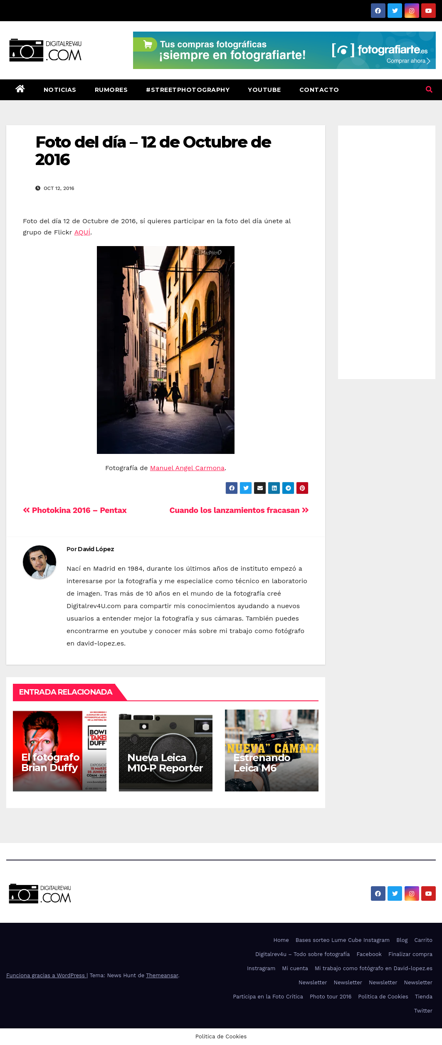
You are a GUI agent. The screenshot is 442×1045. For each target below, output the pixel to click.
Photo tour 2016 (330, 996)
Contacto (319, 90)
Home (281, 940)
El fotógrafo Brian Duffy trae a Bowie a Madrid (55, 772)
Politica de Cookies (383, 996)
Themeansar (162, 975)
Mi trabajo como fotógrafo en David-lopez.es (373, 968)
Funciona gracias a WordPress (46, 975)
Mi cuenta (295, 968)
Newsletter (313, 982)
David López (96, 549)
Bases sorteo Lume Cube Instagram (343, 940)
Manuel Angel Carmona (187, 468)
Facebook (369, 954)
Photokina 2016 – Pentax (74, 510)
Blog (401, 940)
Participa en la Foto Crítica (268, 996)
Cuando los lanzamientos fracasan (239, 510)
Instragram (261, 968)
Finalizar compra (410, 954)
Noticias (60, 90)
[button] (429, 90)
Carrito (423, 940)
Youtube (264, 90)
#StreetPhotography (188, 90)
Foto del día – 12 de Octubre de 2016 (153, 150)
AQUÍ (82, 232)
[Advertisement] (386, 250)
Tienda (423, 996)
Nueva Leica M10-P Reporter (165, 763)
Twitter (423, 1011)
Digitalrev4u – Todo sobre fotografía (302, 954)
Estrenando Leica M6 (261, 763)
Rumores (111, 90)
